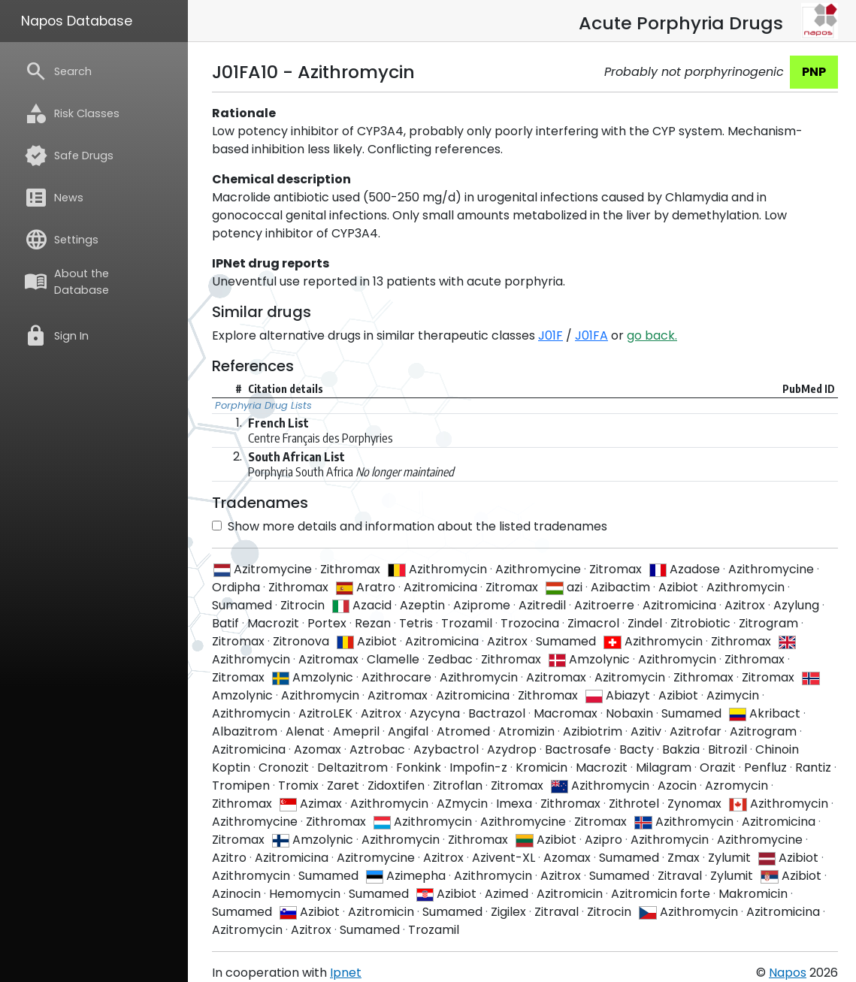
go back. (652, 335)
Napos (787, 972)
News (53, 197)
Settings (61, 239)
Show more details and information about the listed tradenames (409, 526)
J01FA (591, 335)
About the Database (66, 282)
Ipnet (345, 972)
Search (58, 71)
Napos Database (76, 21)
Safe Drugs (68, 155)
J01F (550, 335)
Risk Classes (71, 113)
